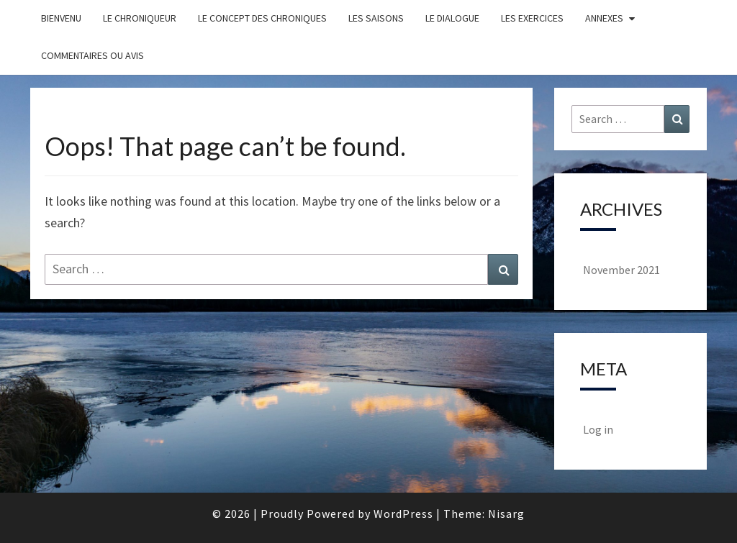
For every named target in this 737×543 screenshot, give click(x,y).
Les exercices (532, 18)
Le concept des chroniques (262, 18)
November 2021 (621, 270)
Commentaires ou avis (92, 55)
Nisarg (506, 513)
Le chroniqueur (139, 18)
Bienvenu (61, 18)
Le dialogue (452, 18)
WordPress (403, 513)
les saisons (376, 18)
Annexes (604, 18)
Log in (598, 429)
